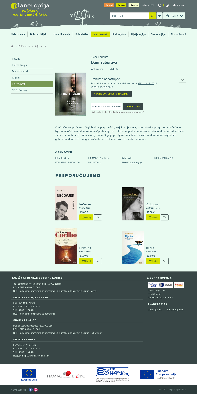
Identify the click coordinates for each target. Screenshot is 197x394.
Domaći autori (20, 71)
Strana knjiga (158, 34)
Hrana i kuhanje (61, 34)
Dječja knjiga (138, 34)
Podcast (121, 5)
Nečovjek (85, 204)
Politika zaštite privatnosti (160, 297)
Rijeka (150, 248)
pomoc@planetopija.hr (102, 86)
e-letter (148, 5)
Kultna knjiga (19, 65)
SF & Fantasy (19, 90)
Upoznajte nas (155, 309)
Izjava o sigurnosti (156, 290)
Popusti (109, 5)
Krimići (16, 77)
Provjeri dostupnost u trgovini (111, 93)
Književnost (100, 34)
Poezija (16, 58)
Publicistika (81, 34)
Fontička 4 (18, 344)
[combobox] (129, 15)
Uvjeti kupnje (154, 294)
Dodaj (86, 217)
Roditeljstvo (119, 34)
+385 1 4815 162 (146, 83)
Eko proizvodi (178, 34)
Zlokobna (152, 204)
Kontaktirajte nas (175, 309)
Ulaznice (134, 5)
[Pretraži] (152, 15)
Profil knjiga (136, 162)
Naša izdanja (18, 34)
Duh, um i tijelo (38, 34)
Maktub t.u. (86, 248)
